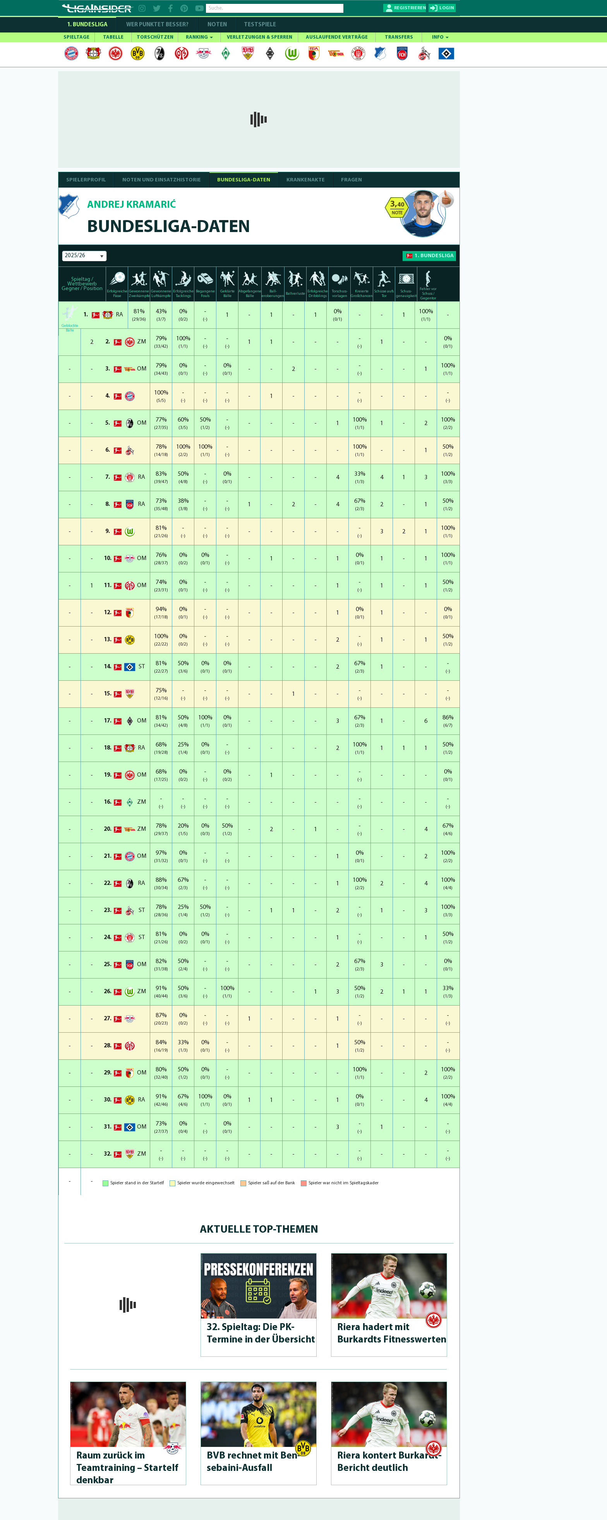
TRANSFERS (399, 37)
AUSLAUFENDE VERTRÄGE (337, 37)
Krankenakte (305, 180)
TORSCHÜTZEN (155, 37)
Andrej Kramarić (131, 205)
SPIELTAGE (76, 37)
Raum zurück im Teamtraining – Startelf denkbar (127, 1468)
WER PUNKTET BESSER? (157, 25)
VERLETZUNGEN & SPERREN (259, 37)
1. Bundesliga (87, 25)
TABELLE (113, 37)
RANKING (199, 37)
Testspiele (259, 25)
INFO (440, 37)
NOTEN (217, 25)
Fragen (351, 180)
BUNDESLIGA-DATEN (243, 180)
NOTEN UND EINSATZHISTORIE (161, 180)
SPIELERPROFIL (86, 180)
